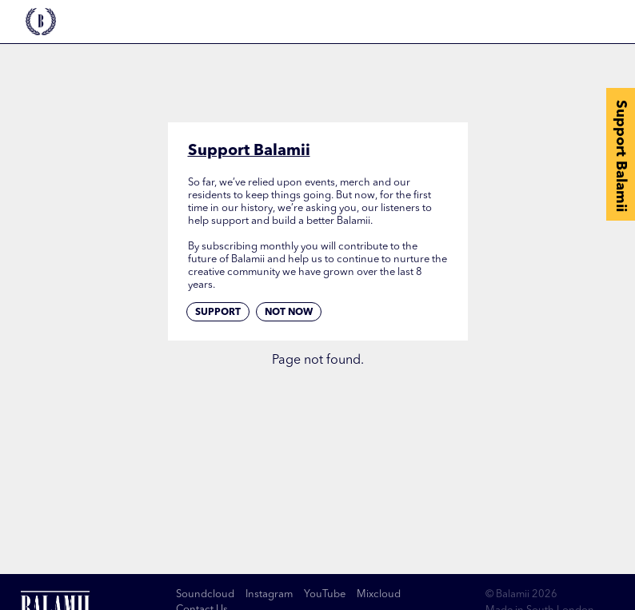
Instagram (269, 594)
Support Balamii (620, 156)
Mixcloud (379, 594)
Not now (289, 312)
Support (218, 312)
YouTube (324, 594)
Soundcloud (205, 594)
